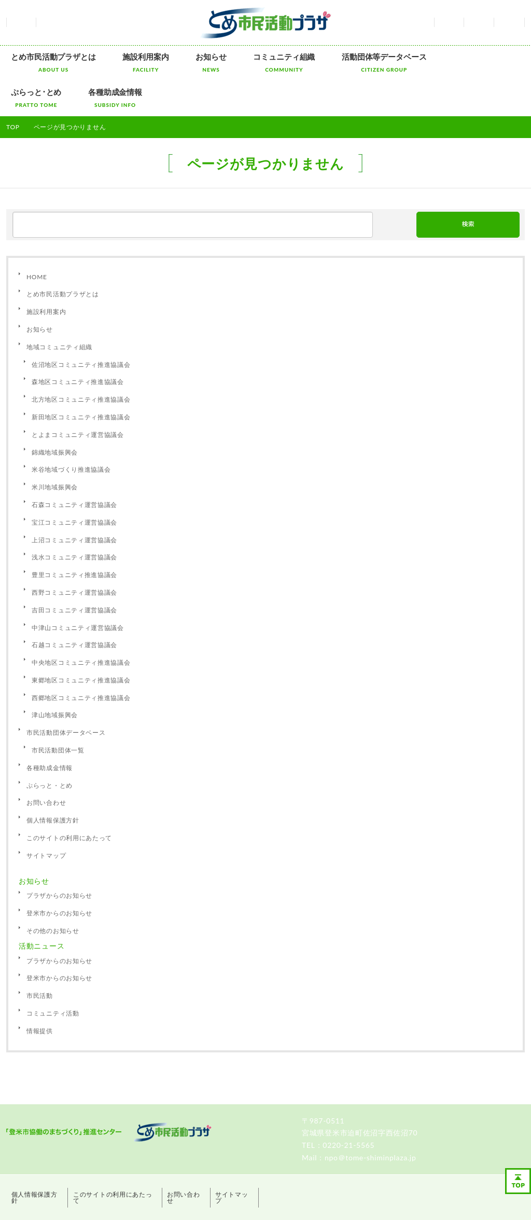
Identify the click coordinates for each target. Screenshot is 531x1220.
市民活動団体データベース (65, 696)
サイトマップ (509, 22)
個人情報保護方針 (52, 783)
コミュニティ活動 (52, 976)
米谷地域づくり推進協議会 (71, 432)
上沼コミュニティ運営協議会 (74, 502)
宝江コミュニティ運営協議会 (74, 485)
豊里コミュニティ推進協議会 (74, 538)
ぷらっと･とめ (425, 62)
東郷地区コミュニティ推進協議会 (81, 643)
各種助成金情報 (494, 62)
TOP (13, 90)
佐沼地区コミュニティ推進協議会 (81, 327)
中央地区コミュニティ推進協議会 (81, 625)
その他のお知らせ (52, 893)
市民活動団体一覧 (58, 713)
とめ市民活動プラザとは (48, 62)
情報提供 (39, 993)
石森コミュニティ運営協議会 (74, 467)
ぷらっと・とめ (49, 748)
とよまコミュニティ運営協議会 (78, 397)
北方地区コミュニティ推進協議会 (81, 362)
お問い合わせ (479, 22)
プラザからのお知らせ (59, 858)
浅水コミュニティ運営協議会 (74, 520)
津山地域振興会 (55, 678)
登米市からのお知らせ (59, 876)
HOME (36, 239)
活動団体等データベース (340, 62)
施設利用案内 (131, 62)
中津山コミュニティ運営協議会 (78, 590)
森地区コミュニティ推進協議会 (78, 345)
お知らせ (186, 62)
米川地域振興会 (55, 450)
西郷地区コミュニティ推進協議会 (81, 660)
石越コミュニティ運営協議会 (74, 608)
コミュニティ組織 (250, 62)
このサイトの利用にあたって (69, 800)
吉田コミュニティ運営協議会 (74, 573)
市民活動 (39, 959)
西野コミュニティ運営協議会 (74, 555)
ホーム (21, 22)
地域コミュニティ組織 (59, 309)
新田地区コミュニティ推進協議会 (81, 379)
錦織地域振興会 (55, 415)
